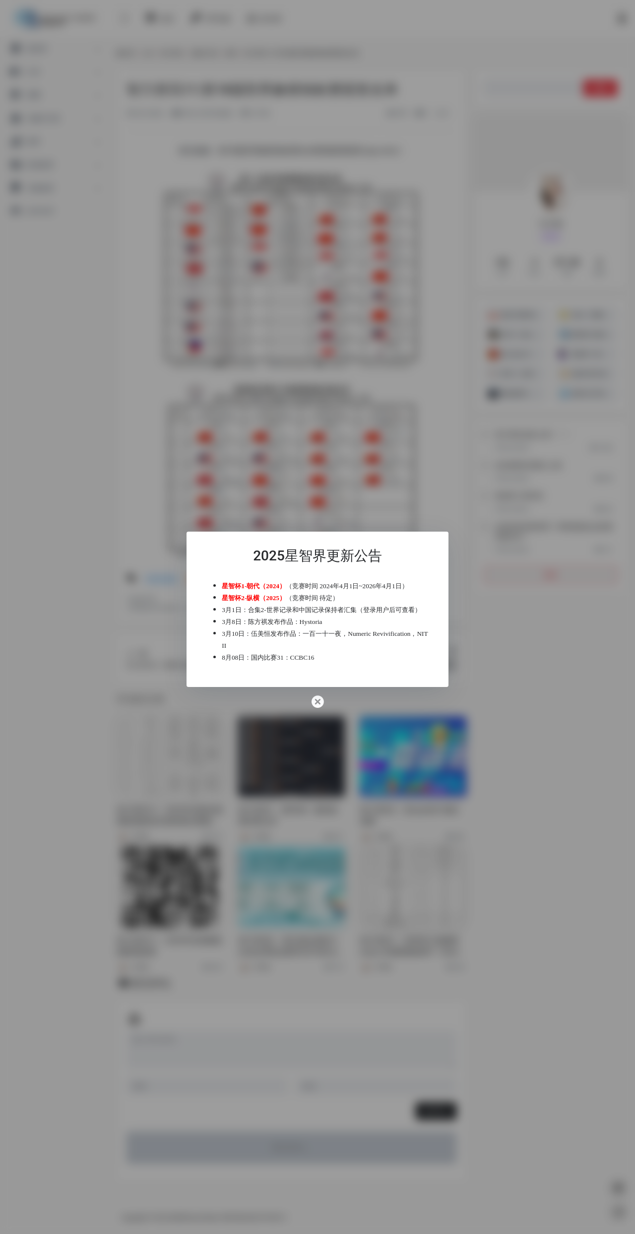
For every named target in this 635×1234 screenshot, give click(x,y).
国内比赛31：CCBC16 (290, 663)
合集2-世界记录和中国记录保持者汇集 (310, 604)
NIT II (282, 651)
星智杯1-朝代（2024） (262, 580)
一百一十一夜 (330, 639)
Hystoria (319, 627)
